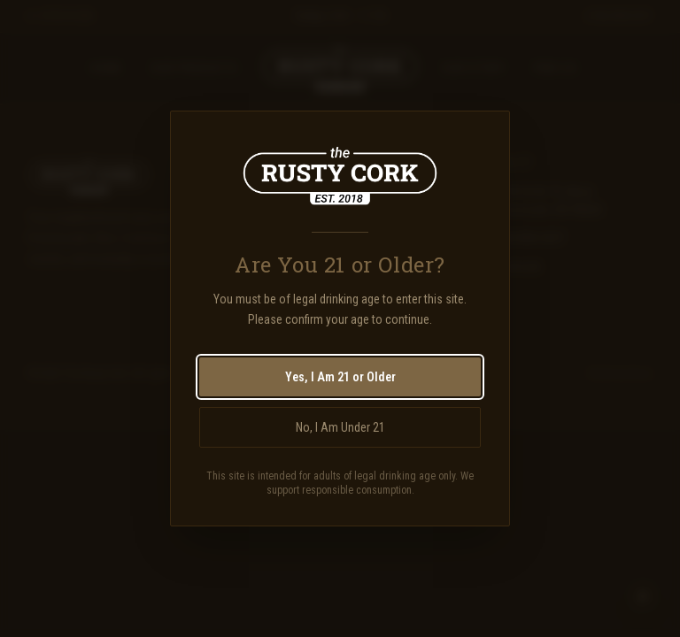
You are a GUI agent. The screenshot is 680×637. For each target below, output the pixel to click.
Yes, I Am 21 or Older (340, 377)
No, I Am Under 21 (340, 427)
